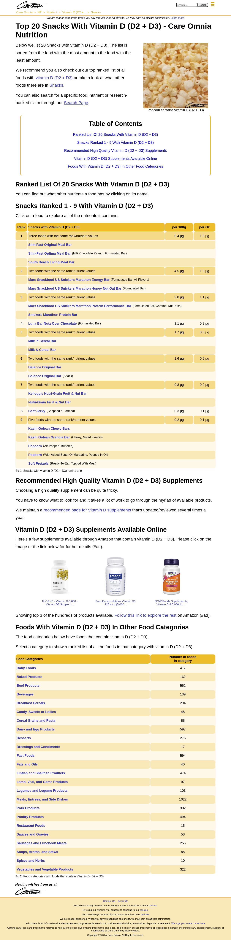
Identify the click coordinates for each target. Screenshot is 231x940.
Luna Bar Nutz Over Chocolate (52, 323)
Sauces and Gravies (32, 834)
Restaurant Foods (31, 826)
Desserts (24, 738)
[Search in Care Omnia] (186, 5)
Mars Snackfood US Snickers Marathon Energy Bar (69, 280)
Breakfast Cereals (31, 703)
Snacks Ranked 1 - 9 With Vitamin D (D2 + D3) (115, 142)
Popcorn (35, 446)
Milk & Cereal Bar (42, 350)
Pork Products (28, 808)
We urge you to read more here (188, 923)
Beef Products (28, 685)
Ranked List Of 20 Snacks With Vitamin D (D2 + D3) (115, 134)
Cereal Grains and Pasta (36, 720)
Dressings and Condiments (38, 747)
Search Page (76, 102)
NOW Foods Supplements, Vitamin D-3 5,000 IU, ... (171, 603)
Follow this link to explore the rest (145, 615)
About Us (123, 901)
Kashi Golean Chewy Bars (49, 428)
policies (153, 905)
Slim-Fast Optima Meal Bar (49, 253)
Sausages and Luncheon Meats (42, 843)
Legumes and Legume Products (42, 790)
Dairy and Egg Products (36, 729)
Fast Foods (25, 755)
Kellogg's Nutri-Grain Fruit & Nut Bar (57, 393)
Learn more (177, 17)
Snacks (56, 85)
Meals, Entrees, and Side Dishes (42, 799)
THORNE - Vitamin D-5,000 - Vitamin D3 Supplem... (59, 603)
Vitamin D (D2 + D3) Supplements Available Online (115, 158)
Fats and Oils (27, 764)
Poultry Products (30, 817)
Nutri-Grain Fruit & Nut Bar (49, 402)
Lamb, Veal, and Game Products (42, 782)
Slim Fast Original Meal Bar (50, 245)
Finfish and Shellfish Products (41, 773)
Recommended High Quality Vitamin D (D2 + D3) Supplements (115, 150)
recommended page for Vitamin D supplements (87, 510)
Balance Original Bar (44, 367)
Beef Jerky (36, 411)
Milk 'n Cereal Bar (42, 341)
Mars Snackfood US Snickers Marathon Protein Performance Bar (79, 306)
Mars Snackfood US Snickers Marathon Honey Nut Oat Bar (74, 288)
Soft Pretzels (38, 463)
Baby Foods (26, 668)
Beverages (25, 694)
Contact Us (109, 901)
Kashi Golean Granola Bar (49, 437)
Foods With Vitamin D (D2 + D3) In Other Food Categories (115, 166)
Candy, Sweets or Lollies (36, 712)
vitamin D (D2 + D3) (54, 77)
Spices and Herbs (31, 861)
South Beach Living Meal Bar (51, 262)
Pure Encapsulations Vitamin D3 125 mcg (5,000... (116, 603)
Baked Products (29, 677)
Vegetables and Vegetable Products (45, 869)
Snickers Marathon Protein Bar (52, 315)
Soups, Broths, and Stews (37, 852)
